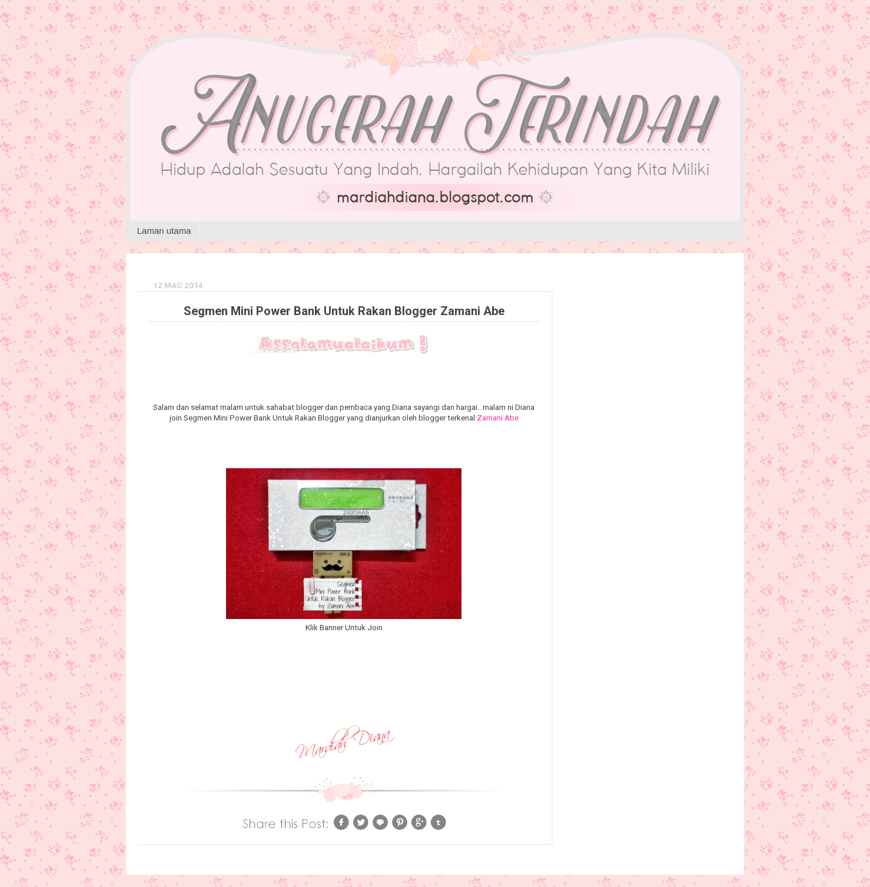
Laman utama (164, 231)
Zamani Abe (498, 417)
